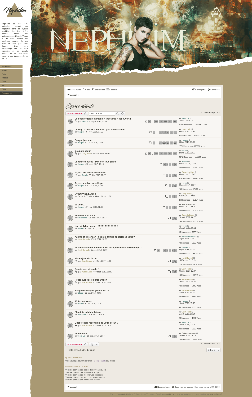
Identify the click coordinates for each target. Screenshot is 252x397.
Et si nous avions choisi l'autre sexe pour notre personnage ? (108, 247)
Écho (4, 82)
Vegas (4, 70)
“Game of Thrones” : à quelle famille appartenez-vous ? (105, 237)
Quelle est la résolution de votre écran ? (96, 322)
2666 (4, 89)
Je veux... (80, 204)
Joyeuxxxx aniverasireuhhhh (90, 172)
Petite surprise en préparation (91, 280)
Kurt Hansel (83, 239)
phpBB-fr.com (170, 394)
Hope (184, 151)
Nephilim (14, 10)
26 (168, 143)
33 (175, 132)
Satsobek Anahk (189, 333)
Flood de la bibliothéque (88, 312)
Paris (4, 74)
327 (170, 154)
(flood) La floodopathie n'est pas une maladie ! (100, 129)
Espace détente (79, 106)
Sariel (84, 175)
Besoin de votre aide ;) (87, 269)
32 (171, 132)
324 (156, 154)
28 (175, 143)
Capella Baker (188, 215)
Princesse (82, 218)
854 (156, 121)
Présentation (6, 66)
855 (161, 121)
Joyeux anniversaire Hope (89, 183)
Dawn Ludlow (188, 172)
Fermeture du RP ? (85, 215)
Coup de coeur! (83, 151)
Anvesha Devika (189, 237)
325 (161, 154)
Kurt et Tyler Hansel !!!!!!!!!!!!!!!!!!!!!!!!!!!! (96, 226)
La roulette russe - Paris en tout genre (95, 161)
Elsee (80, 293)
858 (174, 121)
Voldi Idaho (83, 314)
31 (168, 132)
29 (160, 132)
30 (164, 132)
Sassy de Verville (85, 196)
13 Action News (83, 301)
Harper (81, 132)
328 (174, 154)
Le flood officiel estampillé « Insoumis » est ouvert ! (103, 118)
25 (164, 143)
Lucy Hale (186, 129)
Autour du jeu (7, 93)
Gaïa (4, 85)
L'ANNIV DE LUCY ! (85, 194)
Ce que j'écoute (83, 140)
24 (160, 143)
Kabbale (5, 78)
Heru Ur (85, 121)
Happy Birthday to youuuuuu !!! (92, 290)
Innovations (81, 333)
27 (171, 143)
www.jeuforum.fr (216, 394)
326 (165, 154)
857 (170, 121)
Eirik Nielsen (187, 204)
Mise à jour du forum (86, 258)
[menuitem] (86, 90)
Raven (185, 161)
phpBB (124, 394)
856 (165, 121)
